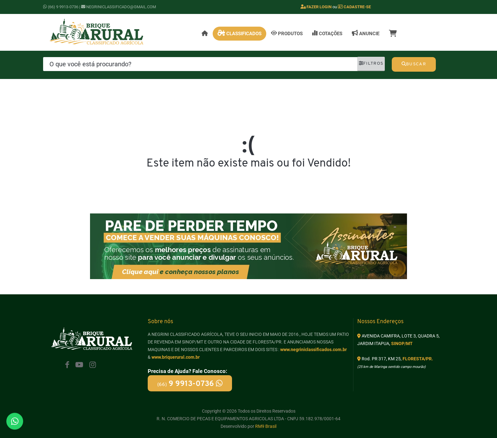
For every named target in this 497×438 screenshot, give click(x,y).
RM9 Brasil (265, 426)
